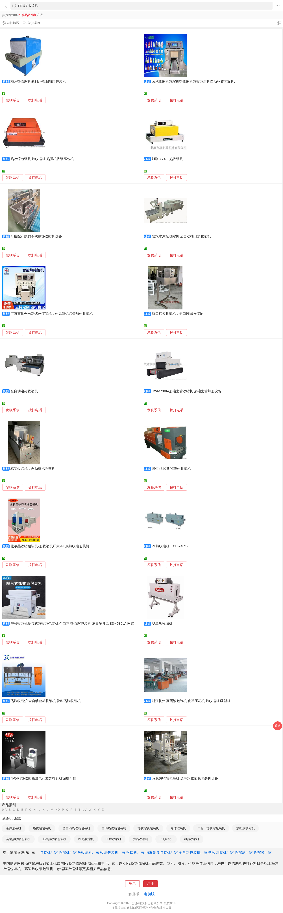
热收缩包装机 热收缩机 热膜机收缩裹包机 (42, 159)
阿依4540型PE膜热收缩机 (171, 469)
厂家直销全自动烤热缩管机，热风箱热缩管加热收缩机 (51, 314)
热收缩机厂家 (88, 852)
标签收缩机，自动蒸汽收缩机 (32, 469)
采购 (277, 726)
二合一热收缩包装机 (211, 828)
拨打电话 (35, 100)
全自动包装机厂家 (193, 852)
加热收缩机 (191, 839)
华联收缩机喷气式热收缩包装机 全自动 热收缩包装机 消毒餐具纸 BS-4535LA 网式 (72, 624)
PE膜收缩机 (113, 839)
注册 (150, 884)
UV (84, 809)
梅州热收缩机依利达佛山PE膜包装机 (38, 82)
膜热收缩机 (140, 839)
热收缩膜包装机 (148, 828)
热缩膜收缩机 (245, 828)
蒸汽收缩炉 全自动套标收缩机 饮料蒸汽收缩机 (45, 701)
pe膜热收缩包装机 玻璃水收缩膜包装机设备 (185, 778)
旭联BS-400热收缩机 (167, 159)
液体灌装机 (13, 828)
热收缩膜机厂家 (221, 852)
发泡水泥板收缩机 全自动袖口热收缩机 (181, 236)
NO (57, 809)
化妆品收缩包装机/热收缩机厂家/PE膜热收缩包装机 (49, 546)
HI (34, 809)
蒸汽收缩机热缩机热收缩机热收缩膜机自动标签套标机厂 (195, 82)
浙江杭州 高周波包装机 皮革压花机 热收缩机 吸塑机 (191, 701)
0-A (4, 809)
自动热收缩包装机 (114, 828)
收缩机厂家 (68, 852)
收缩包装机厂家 (112, 852)
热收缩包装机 (42, 828)
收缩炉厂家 (244, 852)
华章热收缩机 (162, 624)
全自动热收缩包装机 (76, 828)
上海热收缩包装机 (54, 839)
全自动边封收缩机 (24, 391)
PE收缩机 (166, 839)
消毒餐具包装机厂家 (161, 852)
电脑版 (149, 894)
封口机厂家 (135, 852)
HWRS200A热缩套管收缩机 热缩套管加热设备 (186, 391)
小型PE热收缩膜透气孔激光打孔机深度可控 (43, 778)
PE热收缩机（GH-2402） (171, 546)
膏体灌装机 (178, 828)
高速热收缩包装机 (18, 839)
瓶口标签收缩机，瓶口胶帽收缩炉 (177, 314)
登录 (132, 884)
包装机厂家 (49, 852)
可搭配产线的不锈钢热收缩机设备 (36, 236)
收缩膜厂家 (263, 852)
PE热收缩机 (86, 839)
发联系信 (12, 100)
